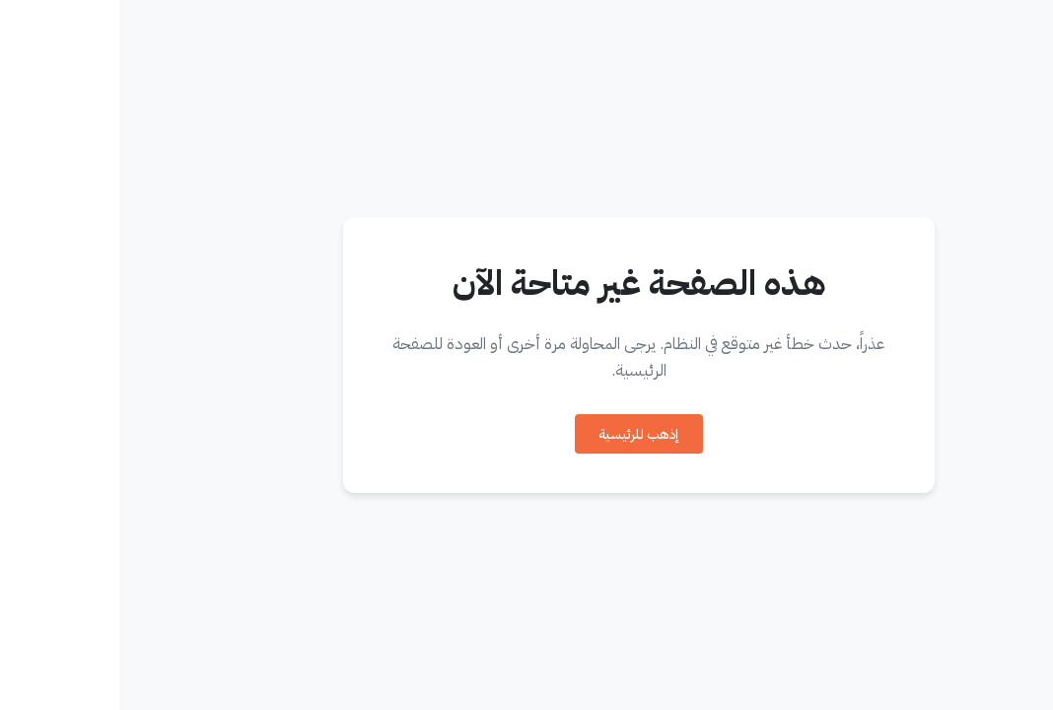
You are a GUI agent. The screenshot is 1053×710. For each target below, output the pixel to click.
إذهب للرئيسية (519, 434)
